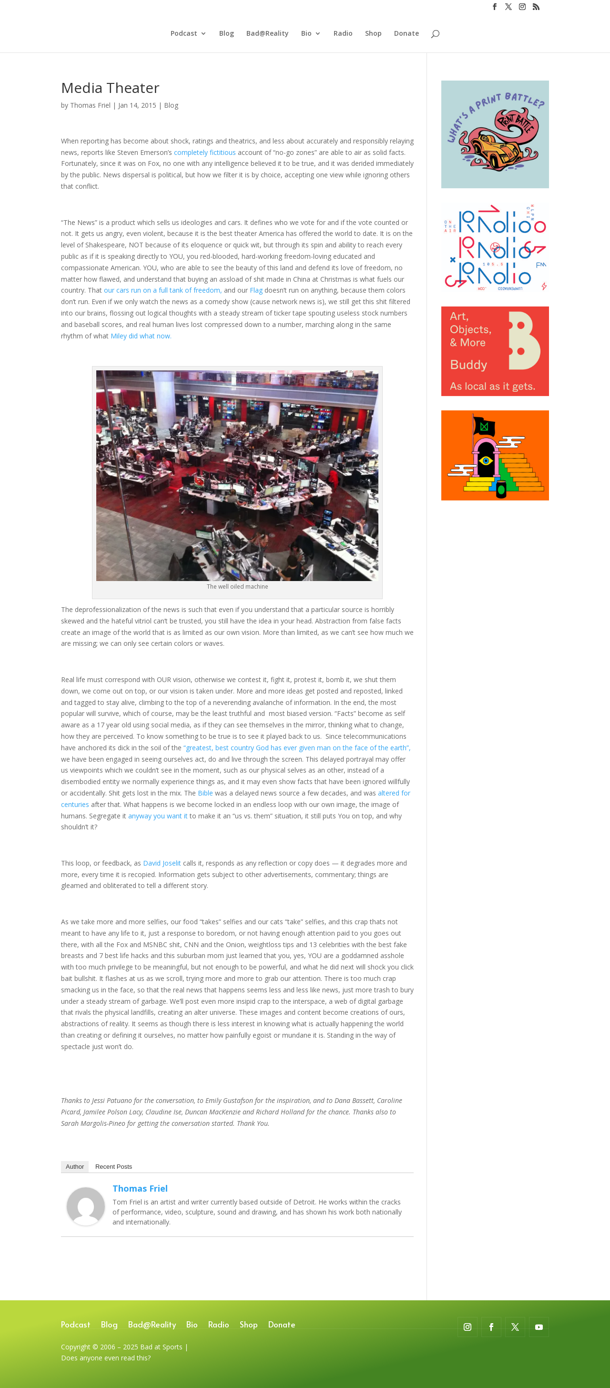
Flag (257, 290)
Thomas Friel (90, 105)
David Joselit (162, 863)
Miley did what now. (141, 335)
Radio (343, 34)
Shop (373, 34)
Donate (406, 34)
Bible (205, 792)
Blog (226, 34)
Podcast (184, 34)
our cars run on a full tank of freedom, (163, 290)
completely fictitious (205, 152)
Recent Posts (113, 1166)
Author (75, 1166)
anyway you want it (159, 815)
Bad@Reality (267, 34)
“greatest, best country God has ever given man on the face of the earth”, (297, 747)
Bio (306, 34)
